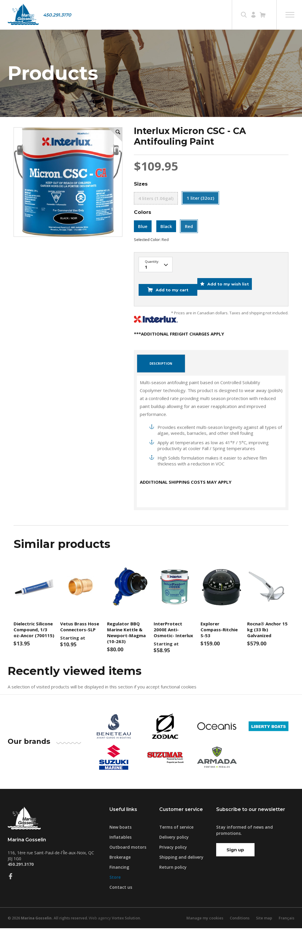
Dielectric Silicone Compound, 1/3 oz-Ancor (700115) (34, 636)
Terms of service (176, 834)
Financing (119, 874)
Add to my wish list (231, 301)
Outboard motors (127, 854)
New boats (120, 834)
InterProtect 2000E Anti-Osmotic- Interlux (173, 636)
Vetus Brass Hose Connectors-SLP (79, 634)
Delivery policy (174, 844)
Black (166, 242)
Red (189, 242)
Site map (263, 924)
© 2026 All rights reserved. (49, 924)
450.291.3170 (57, 15)
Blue (142, 242)
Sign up (235, 856)
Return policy (173, 874)
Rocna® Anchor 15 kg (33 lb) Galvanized (267, 636)
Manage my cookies (203, 924)
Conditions (239, 924)
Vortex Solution (129, 924)
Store (115, 884)
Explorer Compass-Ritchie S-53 (219, 636)
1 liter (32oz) (200, 214)
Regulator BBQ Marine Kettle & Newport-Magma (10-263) (126, 639)
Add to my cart (169, 301)
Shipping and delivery (181, 864)
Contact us (120, 894)
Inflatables (120, 844)
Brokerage (120, 864)
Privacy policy (173, 854)
